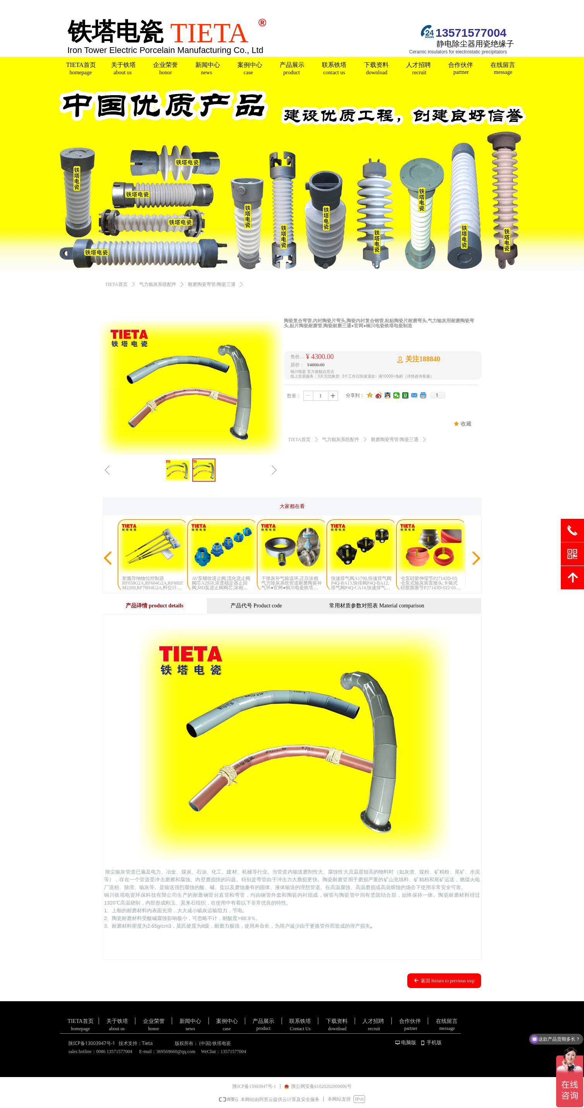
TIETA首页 (116, 284)
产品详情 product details (154, 606)
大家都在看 (292, 506)
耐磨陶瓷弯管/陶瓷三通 (212, 284)
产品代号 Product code (256, 606)
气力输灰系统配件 (157, 284)
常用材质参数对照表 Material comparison (376, 606)
